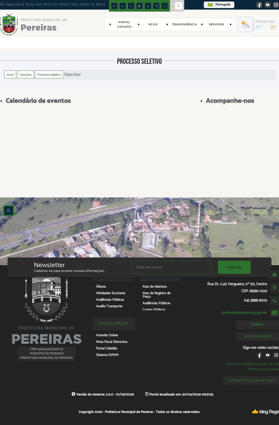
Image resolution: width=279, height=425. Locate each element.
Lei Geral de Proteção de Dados (251, 380)
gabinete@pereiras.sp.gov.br (244, 312)
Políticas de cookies (263, 369)
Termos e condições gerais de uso (252, 364)
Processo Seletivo (49, 74)
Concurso (26, 74)
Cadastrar (234, 267)
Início (10, 74)
